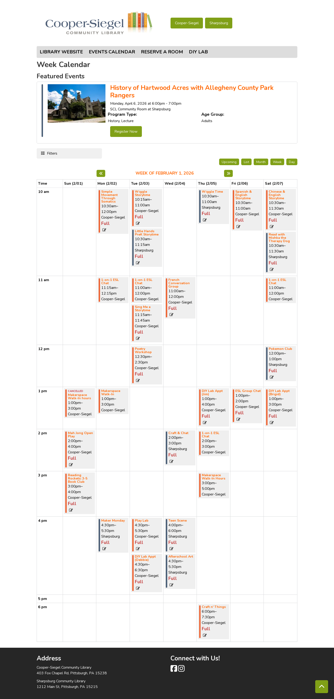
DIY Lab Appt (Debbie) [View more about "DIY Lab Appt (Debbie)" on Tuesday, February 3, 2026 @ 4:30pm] (145, 558)
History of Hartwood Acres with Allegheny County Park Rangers (192, 92)
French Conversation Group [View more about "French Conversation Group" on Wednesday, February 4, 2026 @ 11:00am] (179, 283)
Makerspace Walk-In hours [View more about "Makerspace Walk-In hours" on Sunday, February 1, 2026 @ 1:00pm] (79, 396)
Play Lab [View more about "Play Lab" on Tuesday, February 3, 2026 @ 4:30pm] (141, 520)
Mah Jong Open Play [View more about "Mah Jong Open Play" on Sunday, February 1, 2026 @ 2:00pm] (80, 434)
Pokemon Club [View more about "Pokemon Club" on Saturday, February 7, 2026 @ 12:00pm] (280, 349)
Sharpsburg (219, 23)
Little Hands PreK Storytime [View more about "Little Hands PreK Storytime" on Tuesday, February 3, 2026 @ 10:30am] (147, 233)
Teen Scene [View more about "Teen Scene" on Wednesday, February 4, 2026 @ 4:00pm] (177, 520)
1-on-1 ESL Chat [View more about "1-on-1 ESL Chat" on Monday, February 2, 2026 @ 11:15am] (110, 281)
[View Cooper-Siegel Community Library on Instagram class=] (181, 670)
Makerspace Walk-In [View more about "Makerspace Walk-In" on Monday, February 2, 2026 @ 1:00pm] (110, 392)
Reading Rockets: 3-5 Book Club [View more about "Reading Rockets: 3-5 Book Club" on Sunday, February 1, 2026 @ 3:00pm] (77, 478)
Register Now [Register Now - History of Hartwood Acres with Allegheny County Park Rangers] (125, 131)
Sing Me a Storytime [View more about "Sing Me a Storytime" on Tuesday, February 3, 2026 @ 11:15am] (143, 308)
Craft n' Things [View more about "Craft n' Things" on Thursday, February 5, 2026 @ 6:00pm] (214, 607)
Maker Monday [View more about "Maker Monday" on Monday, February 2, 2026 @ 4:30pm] (113, 520)
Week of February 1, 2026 (165, 173)
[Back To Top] (321, 686)
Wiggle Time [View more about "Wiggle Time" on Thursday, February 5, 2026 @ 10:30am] (212, 191)
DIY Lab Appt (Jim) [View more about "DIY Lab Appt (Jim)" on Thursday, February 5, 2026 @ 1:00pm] (212, 392)
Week (277, 162)
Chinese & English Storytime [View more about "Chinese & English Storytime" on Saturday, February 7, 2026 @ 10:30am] (277, 195)
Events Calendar (112, 52)
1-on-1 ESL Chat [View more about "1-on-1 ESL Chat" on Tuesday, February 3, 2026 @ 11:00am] (143, 281)
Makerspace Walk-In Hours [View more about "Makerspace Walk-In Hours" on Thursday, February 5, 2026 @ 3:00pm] (213, 477)
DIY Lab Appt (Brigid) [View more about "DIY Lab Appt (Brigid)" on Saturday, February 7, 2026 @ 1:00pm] (279, 392)
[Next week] (228, 173)
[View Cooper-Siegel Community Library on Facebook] (174, 670)
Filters (51, 153)
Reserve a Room (162, 52)
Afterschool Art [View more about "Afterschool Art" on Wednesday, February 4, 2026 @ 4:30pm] (180, 556)
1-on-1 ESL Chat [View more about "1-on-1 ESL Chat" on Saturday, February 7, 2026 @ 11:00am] (277, 281)
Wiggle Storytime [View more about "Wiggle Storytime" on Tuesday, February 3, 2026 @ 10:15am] (142, 193)
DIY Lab (198, 52)
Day (292, 162)
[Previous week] (101, 173)
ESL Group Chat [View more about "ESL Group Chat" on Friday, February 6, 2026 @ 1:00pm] (248, 391)
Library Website (61, 52)
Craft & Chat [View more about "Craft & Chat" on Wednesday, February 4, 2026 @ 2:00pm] (178, 433)
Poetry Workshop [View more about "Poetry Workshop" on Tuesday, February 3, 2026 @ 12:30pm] (143, 350)
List (246, 162)
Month (261, 162)
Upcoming (229, 162)
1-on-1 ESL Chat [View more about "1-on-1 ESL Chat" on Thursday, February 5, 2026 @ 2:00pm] (210, 434)
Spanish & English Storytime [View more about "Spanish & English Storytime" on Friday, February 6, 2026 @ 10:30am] (243, 195)
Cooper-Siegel (187, 23)
